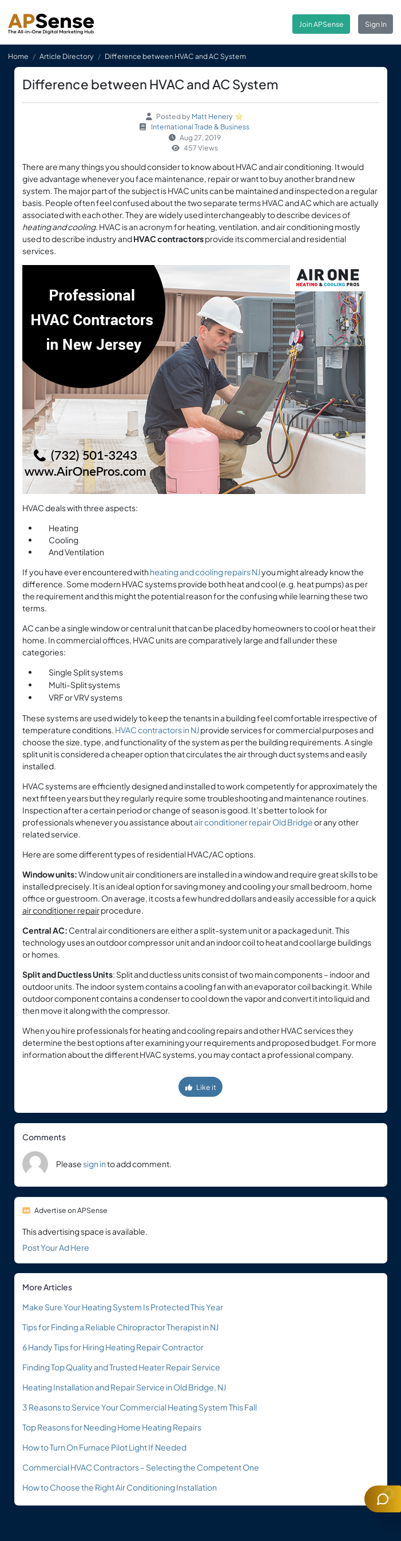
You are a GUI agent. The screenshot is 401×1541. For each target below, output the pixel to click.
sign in (94, 1164)
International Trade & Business (200, 126)
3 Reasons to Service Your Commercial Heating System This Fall (139, 1407)
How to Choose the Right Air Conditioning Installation (119, 1487)
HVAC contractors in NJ (157, 730)
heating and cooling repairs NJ (205, 572)
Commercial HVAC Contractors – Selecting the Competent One (140, 1467)
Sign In (376, 24)
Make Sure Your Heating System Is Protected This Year (122, 1307)
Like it (200, 1087)
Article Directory (66, 56)
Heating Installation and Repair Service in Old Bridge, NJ (124, 1387)
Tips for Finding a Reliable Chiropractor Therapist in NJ (120, 1327)
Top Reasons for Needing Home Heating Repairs (111, 1427)
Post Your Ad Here (55, 1247)
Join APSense (321, 24)
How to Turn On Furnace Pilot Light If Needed (104, 1447)
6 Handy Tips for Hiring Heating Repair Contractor (113, 1347)
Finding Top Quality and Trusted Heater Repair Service (121, 1367)
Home (18, 56)
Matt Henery (212, 116)
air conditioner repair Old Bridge (253, 822)
